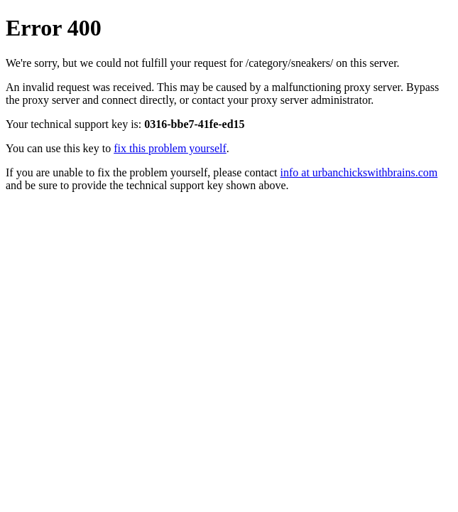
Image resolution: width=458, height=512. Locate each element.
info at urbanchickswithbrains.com (359, 172)
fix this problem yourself (170, 148)
